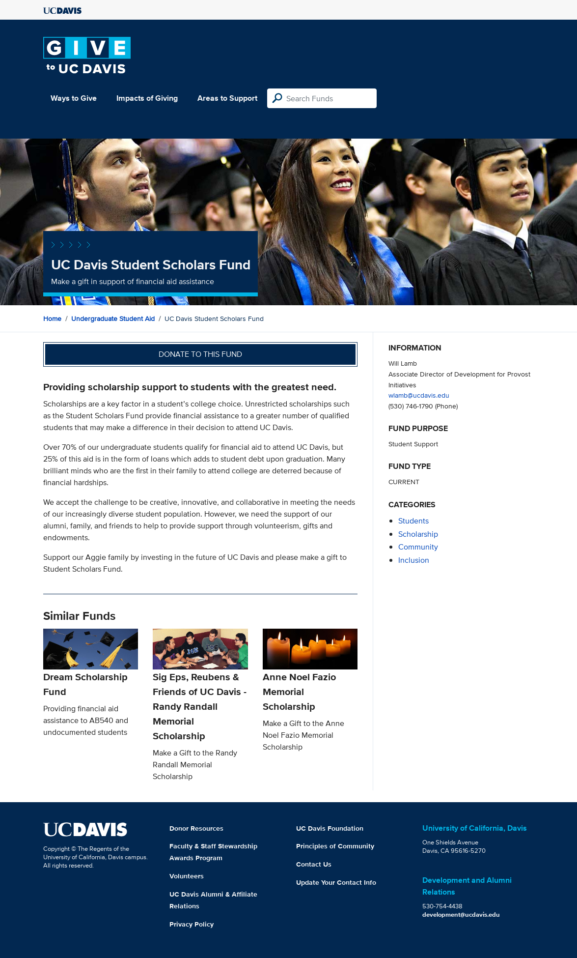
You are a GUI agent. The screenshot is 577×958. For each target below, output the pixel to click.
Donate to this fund (200, 354)
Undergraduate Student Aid (113, 318)
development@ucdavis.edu (461, 914)
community (418, 546)
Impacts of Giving (147, 98)
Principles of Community (335, 846)
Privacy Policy (191, 924)
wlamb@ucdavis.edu (418, 395)
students (413, 520)
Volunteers (186, 876)
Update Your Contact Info (336, 882)
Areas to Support (227, 98)
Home (52, 318)
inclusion (413, 560)
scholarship (418, 534)
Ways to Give (74, 98)
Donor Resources (196, 828)
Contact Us (313, 864)
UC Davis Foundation (329, 828)
